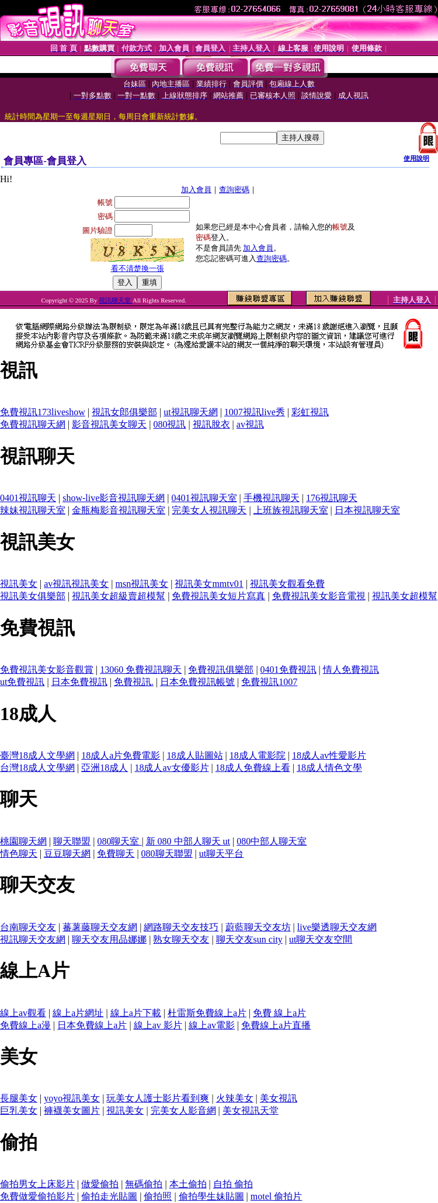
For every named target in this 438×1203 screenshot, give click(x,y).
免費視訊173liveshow (42, 412)
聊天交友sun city (249, 939)
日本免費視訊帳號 (197, 682)
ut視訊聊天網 (190, 412)
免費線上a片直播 (276, 1025)
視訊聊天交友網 (32, 939)
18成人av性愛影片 (329, 755)
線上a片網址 (78, 1013)
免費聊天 (115, 853)
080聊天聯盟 (167, 853)
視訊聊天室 (116, 300)
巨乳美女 (18, 1110)
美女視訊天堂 (251, 1110)
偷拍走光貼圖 (109, 1196)
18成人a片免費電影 (120, 755)
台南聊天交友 (28, 927)
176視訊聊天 (331, 498)
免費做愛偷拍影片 (37, 1196)
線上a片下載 (135, 1013)
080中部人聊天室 (272, 841)
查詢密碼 (234, 189)
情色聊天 (18, 853)
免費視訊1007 (269, 682)
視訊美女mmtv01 (209, 584)
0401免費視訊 (288, 669)
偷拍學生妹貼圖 (211, 1196)
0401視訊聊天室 (204, 498)
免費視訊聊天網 (32, 424)
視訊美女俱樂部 (32, 596)
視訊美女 (18, 584)
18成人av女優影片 (171, 768)
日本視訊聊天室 (367, 510)
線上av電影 (212, 1025)
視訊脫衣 (211, 424)
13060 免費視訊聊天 (141, 669)
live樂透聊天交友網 (337, 927)
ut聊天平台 (221, 853)
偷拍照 (158, 1196)
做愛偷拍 (100, 1184)
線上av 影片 (158, 1025)
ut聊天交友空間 (320, 939)
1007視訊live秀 (254, 412)
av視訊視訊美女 (76, 584)
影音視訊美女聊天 (109, 424)
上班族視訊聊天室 (290, 510)
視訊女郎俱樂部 (124, 412)
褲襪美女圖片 (72, 1110)
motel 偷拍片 (276, 1196)
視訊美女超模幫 (404, 596)
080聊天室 (119, 841)
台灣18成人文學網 (37, 768)
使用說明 (416, 158)
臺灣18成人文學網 (37, 755)
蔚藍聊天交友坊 (258, 927)
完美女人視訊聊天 (209, 510)
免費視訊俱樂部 (220, 669)
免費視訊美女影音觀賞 (46, 669)
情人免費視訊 (351, 669)
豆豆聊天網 (67, 853)
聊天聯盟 (72, 841)
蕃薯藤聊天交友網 (99, 927)
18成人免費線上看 (252, 768)
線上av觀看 (23, 1013)
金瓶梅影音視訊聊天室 (118, 510)
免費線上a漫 (25, 1025)
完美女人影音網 (183, 1110)
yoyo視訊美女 (72, 1098)
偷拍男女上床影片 (37, 1184)
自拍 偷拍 (233, 1184)
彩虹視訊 (310, 412)
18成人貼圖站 (195, 755)
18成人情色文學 (329, 768)
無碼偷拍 (143, 1184)
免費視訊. (134, 682)
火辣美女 (234, 1098)
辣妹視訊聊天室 (32, 510)
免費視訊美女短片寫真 (218, 596)
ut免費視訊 (22, 682)
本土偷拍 (188, 1184)
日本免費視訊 (79, 682)
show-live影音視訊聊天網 (113, 498)
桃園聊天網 (23, 841)
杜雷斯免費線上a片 (207, 1013)
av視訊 (250, 424)
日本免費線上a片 (92, 1025)
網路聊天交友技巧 (181, 927)
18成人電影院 (258, 755)
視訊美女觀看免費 (287, 584)
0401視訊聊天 (28, 498)
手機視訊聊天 (272, 498)
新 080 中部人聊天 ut (188, 841)
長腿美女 (18, 1098)
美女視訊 (278, 1098)
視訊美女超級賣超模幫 (118, 596)
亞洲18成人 (104, 768)
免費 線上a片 (279, 1013)
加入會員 (196, 189)
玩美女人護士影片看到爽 (157, 1098)
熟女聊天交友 (181, 939)
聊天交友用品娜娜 (109, 939)
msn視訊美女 (142, 584)
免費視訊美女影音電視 (319, 596)
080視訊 (169, 424)
